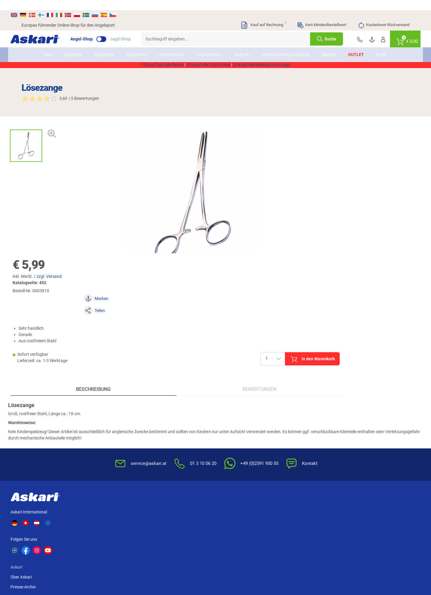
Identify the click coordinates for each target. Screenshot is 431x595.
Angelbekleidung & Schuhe (286, 44)
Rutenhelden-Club (169, 425)
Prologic (352, 524)
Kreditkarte (361, 435)
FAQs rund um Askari (238, 405)
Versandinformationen (42, 570)
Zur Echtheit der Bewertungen (246, 465)
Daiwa (60, 512)
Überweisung (363, 425)
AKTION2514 (284, 54)
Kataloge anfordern (171, 415)
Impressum (295, 445)
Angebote (73, 44)
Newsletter (163, 405)
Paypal (357, 445)
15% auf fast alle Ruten (162, 61)
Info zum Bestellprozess (241, 425)
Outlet (356, 44)
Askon (286, 524)
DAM (155, 524)
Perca (59, 524)
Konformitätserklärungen (242, 455)
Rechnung (360, 455)
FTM (381, 512)
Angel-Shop (92, 28)
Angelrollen (137, 44)
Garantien (228, 445)
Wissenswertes (233, 415)
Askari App (163, 435)
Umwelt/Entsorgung (304, 435)
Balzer (189, 524)
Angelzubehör (209, 44)
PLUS (381, 44)
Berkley (222, 512)
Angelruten (104, 44)
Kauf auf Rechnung (263, 15)
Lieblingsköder (293, 512)
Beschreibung (69, 278)
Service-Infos (231, 435)
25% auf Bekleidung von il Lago (261, 61)
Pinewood (257, 524)
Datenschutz (297, 425)
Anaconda (160, 512)
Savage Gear (324, 512)
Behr (220, 524)
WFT (187, 512)
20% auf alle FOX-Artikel (208, 61)
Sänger (319, 524)
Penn (26, 524)
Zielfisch (242, 44)
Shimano (127, 512)
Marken (329, 44)
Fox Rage (95, 524)
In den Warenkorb (362, 165)
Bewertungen (164, 278)
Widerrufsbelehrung (303, 415)
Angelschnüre (172, 44)
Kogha (28, 512)
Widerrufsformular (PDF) (308, 455)
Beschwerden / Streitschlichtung (300, 468)
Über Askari (110, 405)
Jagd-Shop (131, 28)
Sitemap (107, 425)
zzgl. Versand (261, 107)
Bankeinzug (362, 415)
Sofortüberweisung (368, 405)
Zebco (382, 524)
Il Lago (92, 512)
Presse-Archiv (112, 415)
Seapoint (127, 524)
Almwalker (354, 512)
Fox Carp (256, 512)
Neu (48, 44)
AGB (289, 405)
